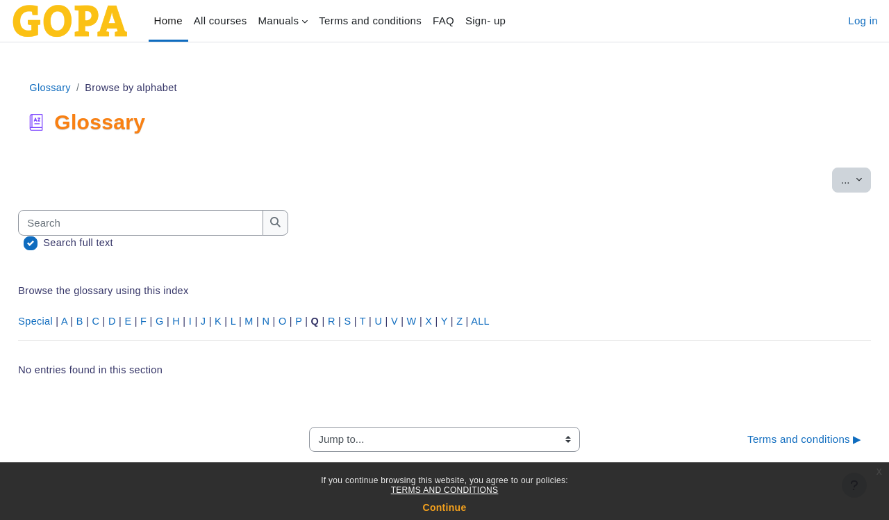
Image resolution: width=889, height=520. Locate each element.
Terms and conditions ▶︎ (773, 442)
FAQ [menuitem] (443, 20)
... (825, 179)
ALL (527, 324)
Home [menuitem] (168, 20)
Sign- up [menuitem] (485, 20)
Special (67, 324)
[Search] (173, 223)
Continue (444, 507)
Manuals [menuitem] (278, 20)
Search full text (110, 244)
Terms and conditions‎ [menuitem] (370, 20)
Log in (863, 20)
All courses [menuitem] (220, 20)
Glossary (81, 88)
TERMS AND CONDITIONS (445, 490)
